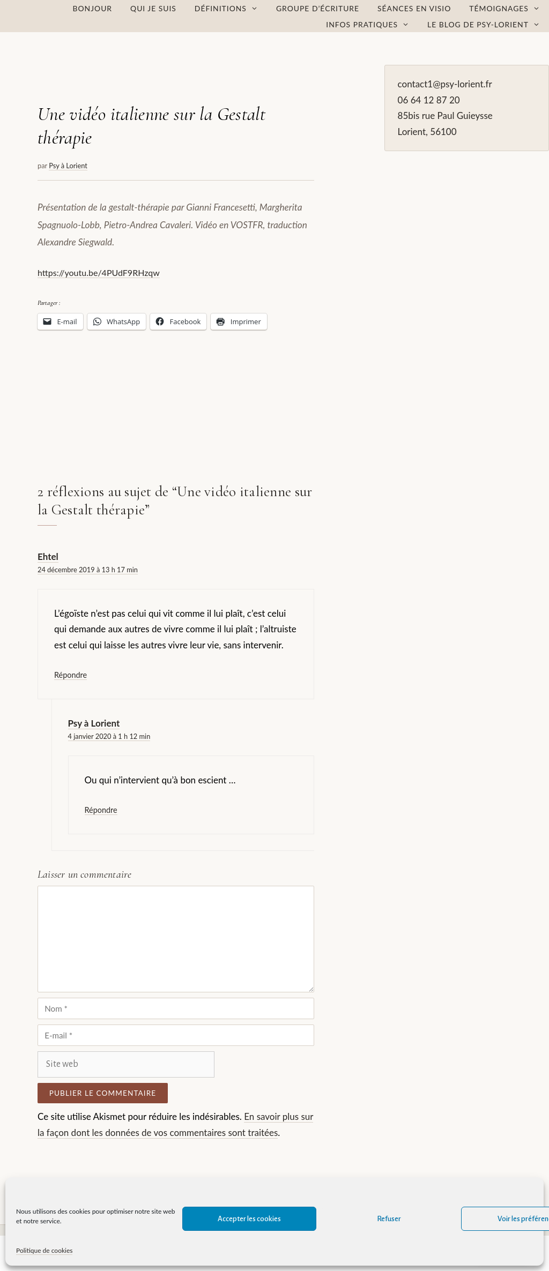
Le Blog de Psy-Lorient (488, 25)
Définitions (231, 9)
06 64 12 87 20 (429, 100)
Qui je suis (153, 8)
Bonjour (93, 8)
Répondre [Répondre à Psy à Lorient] (101, 809)
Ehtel (48, 556)
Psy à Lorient (94, 723)
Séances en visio (414, 8)
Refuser (389, 1219)
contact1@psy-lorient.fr (445, 83)
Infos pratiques (372, 25)
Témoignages (509, 9)
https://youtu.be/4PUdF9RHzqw (99, 272)
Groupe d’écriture (317, 8)
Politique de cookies (44, 1250)
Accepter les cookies (249, 1219)
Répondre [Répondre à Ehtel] (70, 674)
